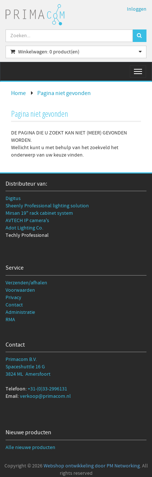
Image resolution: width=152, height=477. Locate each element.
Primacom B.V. (21, 359)
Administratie (20, 312)
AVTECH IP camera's (27, 220)
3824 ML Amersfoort (28, 374)
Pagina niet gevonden (64, 93)
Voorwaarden (20, 290)
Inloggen (136, 9)
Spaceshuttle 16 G (25, 367)
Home (18, 93)
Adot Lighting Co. (24, 228)
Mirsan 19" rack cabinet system (39, 213)
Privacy (13, 297)
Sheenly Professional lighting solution (47, 206)
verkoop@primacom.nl (45, 396)
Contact (14, 305)
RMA (10, 319)
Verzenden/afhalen (26, 283)
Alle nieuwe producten (30, 447)
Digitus (13, 198)
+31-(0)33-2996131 (47, 389)
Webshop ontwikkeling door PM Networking (92, 466)
